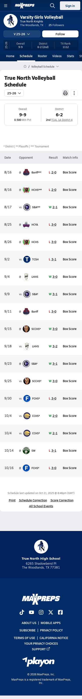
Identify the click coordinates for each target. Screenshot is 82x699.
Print (12, 500)
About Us (29, 623)
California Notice (54, 637)
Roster (42, 56)
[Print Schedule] (65, 93)
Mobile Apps (51, 623)
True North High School (41, 550)
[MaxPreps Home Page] (25, 66)
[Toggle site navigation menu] (5, 5)
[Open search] (52, 5)
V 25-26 (22, 34)
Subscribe (27, 630)
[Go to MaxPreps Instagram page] (41, 613)
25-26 (14, 93)
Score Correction (62, 500)
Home (10, 56)
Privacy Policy (51, 630)
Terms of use (24, 637)
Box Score (70, 172)
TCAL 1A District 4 (61, 119)
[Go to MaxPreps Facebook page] (60, 613)
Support (41, 649)
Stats (70, 56)
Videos (57, 56)
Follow (60, 34)
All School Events (41, 506)
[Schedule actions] (74, 93)
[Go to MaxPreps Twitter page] (50, 613)
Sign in (70, 5)
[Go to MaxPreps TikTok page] (21, 613)
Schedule (26, 56)
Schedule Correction (33, 500)
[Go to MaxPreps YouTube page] (31, 613)
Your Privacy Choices (41, 643)
